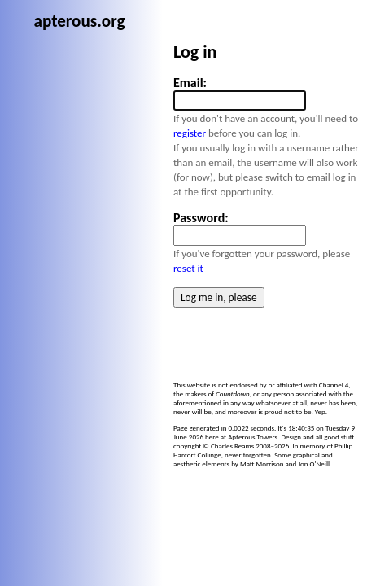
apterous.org (158, 13)
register (203, 150)
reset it (194, 241)
